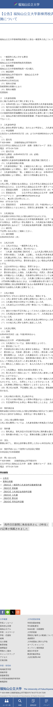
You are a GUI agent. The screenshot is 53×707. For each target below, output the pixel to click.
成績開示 (31, 638)
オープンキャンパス (35, 645)
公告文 (6, 478)
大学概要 (3, 619)
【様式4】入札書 (10, 495)
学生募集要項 (32, 626)
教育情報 (3, 645)
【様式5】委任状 (10, 498)
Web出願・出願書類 (35, 629)
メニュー (46, 703)
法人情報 (3, 642)
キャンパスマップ (7, 654)
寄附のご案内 (5, 651)
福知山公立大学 (26, 4)
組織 (2, 638)
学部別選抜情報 (33, 623)
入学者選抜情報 (33, 619)
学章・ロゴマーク (7, 632)
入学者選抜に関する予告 (37, 642)
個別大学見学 (32, 651)
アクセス (3, 657)
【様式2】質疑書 (10, 488)
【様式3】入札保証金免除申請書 (17, 491)
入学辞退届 (32, 632)
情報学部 (3, 672)
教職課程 (3, 682)
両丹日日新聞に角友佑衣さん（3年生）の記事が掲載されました (24, 526)
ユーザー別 (6, 702)
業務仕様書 (8, 481)
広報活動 (3, 660)
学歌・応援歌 (5, 635)
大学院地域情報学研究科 (10, 679)
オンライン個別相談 (35, 648)
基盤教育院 (4, 675)
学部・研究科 (5, 666)
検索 (20, 702)
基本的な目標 (5, 626)
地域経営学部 (5, 669)
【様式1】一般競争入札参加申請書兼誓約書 (22, 485)
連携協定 (3, 648)
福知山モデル (5, 629)
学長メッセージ (6, 623)
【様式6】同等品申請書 (13, 501)
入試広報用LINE (34, 657)
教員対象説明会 (33, 654)
